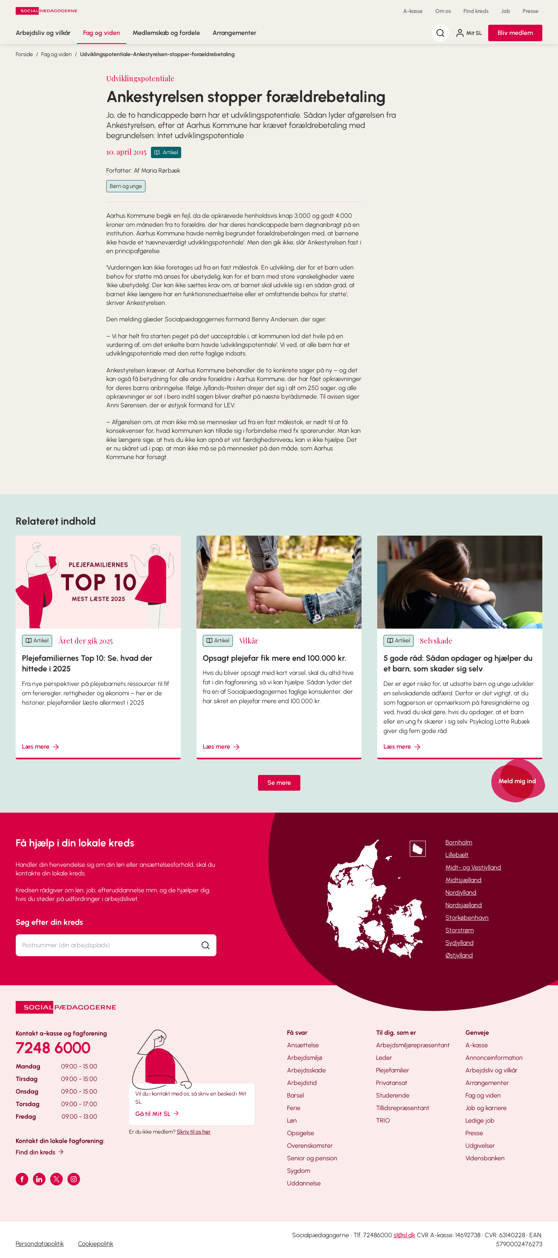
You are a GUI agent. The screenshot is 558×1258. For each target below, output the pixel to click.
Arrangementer (234, 32)
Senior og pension (312, 1158)
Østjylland (459, 955)
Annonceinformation (494, 1057)
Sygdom (298, 1170)
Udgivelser (480, 1145)
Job (505, 11)
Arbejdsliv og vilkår (43, 32)
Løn (292, 1120)
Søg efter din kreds (49, 922)
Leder (384, 1057)
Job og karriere (486, 1108)
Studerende (392, 1095)
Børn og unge (126, 186)
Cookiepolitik (95, 1243)
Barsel (295, 1095)
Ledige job (479, 1120)
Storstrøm (459, 930)
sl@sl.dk (404, 1235)
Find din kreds (40, 1152)
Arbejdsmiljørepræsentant (413, 1045)
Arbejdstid (302, 1083)
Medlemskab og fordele (166, 32)
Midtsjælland (463, 880)
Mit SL (468, 33)
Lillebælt (457, 855)
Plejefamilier (392, 1070)
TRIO (383, 1120)
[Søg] (440, 33)
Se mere (279, 782)
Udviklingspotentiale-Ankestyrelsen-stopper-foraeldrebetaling (157, 54)
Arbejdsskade (306, 1070)
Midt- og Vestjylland (473, 867)
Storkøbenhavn (467, 917)
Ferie (293, 1108)
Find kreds (476, 11)
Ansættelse (303, 1045)
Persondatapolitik (40, 1243)
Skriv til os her (194, 1132)
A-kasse (413, 11)
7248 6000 (53, 1048)
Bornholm (458, 842)
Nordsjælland (463, 905)
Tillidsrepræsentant (402, 1108)
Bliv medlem (515, 32)
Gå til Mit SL (157, 1113)
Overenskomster (310, 1145)
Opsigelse (300, 1133)
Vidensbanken (485, 1158)
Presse (530, 11)
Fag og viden (101, 32)
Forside (24, 54)
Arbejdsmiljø (304, 1057)
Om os (443, 11)
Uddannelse (304, 1183)
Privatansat (391, 1083)
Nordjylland (460, 892)
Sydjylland (459, 942)
